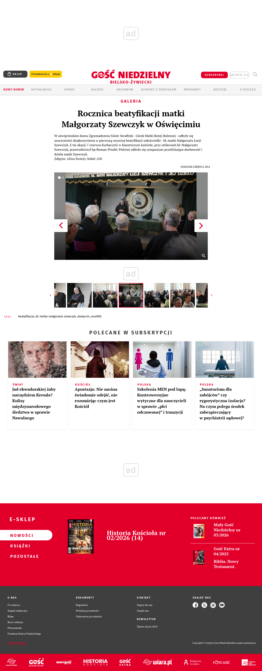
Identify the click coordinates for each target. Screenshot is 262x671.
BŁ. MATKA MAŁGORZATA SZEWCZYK (56, 316)
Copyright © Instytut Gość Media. (209, 643)
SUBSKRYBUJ (214, 75)
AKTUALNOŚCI (41, 89)
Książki (19, 545)
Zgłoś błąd (17, 643)
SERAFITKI (96, 316)
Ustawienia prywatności (89, 616)
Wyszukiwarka (255, 74)
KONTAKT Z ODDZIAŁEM (158, 89)
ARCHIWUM (125, 89)
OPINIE (69, 89)
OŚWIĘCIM (83, 316)
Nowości (19, 535)
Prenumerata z (45, 74)
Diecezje (220, 89)
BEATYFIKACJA (26, 316)
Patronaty (192, 89)
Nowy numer (13, 89)
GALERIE (97, 89)
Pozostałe (19, 556)
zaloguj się (239, 75)
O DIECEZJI (248, 89)
